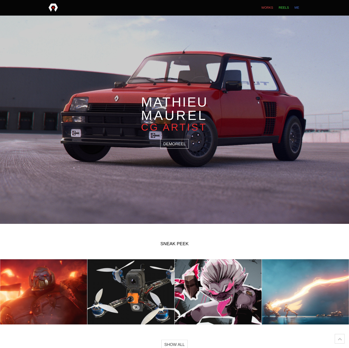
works (267, 8)
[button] (340, 339)
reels (284, 8)
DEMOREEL (174, 144)
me (296, 8)
